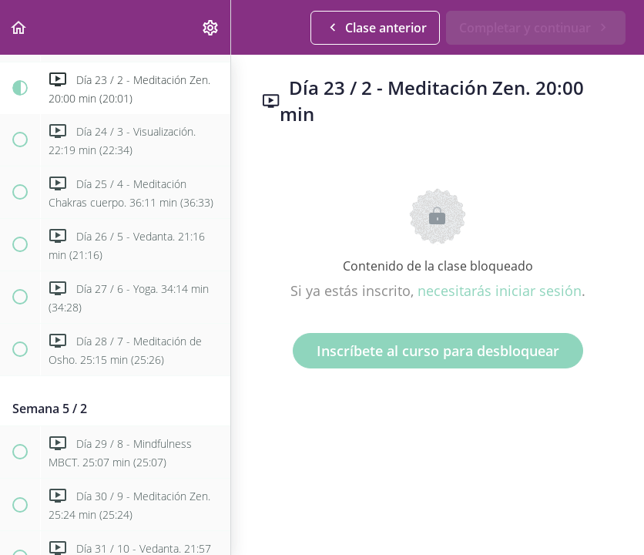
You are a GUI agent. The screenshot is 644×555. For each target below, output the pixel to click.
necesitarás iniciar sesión (500, 290)
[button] (19, 27)
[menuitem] (211, 27)
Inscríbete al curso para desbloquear (438, 350)
